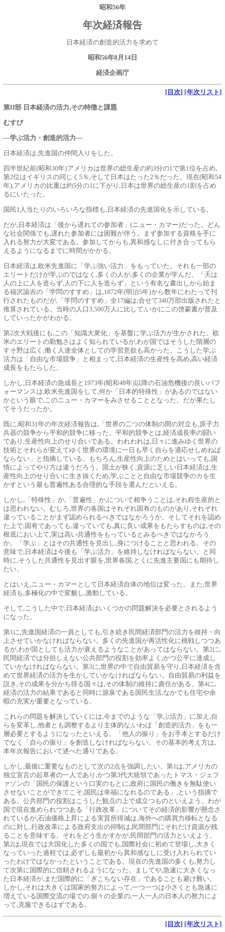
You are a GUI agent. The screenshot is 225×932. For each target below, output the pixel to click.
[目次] (174, 92)
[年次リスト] (203, 92)
